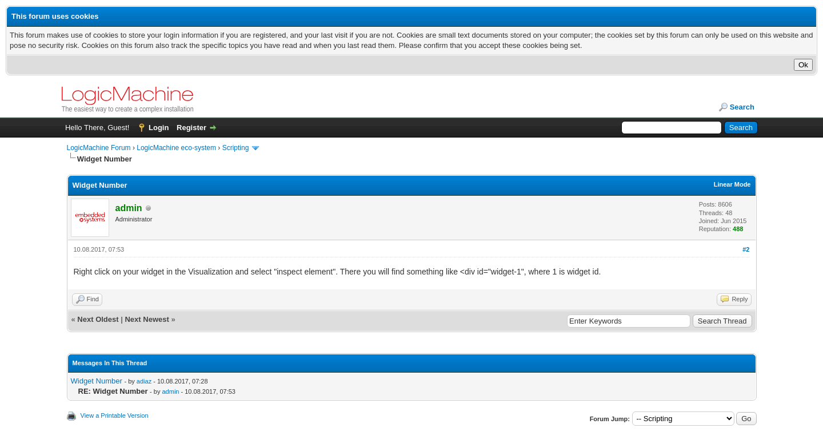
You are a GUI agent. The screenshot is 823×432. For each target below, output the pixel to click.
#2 (745, 249)
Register (191, 127)
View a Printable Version (115, 415)
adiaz (144, 381)
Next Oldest (97, 319)
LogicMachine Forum (99, 148)
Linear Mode (732, 184)
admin (170, 391)
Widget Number (96, 381)
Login (159, 127)
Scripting (235, 148)
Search (742, 107)
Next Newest (147, 319)
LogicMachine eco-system (176, 148)
